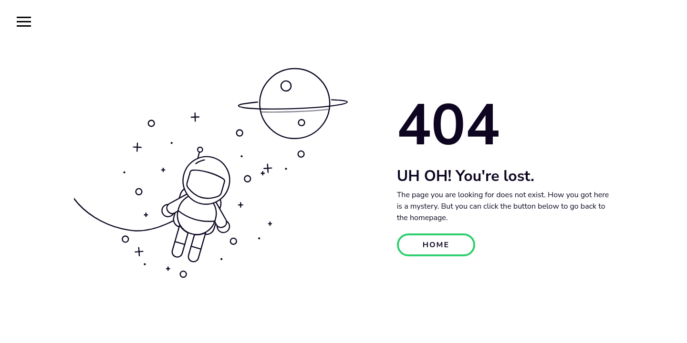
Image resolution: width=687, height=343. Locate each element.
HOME (436, 245)
